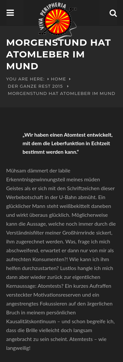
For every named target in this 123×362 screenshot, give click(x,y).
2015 (57, 86)
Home (58, 78)
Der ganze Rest (29, 86)
